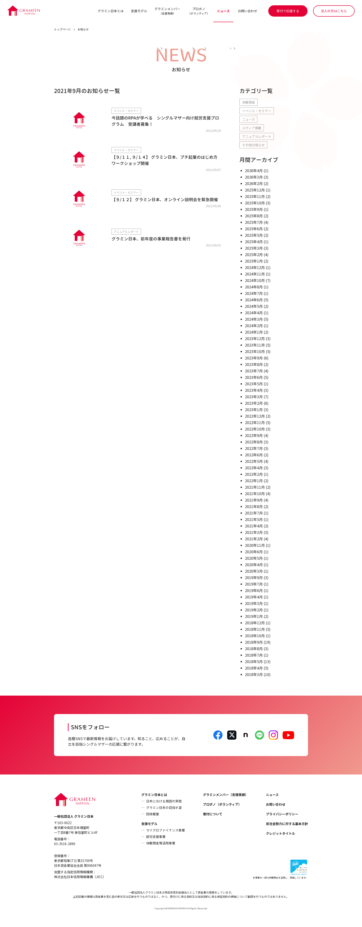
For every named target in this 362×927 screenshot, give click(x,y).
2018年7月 (254, 655)
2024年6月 (254, 300)
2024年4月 (254, 313)
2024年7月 (254, 293)
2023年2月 (254, 403)
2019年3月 (254, 603)
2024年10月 (255, 280)
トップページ (62, 29)
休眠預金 (248, 102)
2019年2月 (254, 610)
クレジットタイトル (280, 833)
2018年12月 (255, 623)
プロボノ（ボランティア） (222, 804)
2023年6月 (254, 377)
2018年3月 (254, 674)
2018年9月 (254, 642)
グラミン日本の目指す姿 (164, 807)
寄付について (212, 814)
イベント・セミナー (256, 111)
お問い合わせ (247, 11)
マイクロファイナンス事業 (165, 830)
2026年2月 (254, 183)
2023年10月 (255, 351)
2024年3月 (254, 319)
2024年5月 (254, 306)
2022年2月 (254, 474)
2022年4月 (254, 468)
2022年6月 (254, 455)
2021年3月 (254, 532)
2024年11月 (255, 274)
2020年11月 (255, 545)
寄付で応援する (288, 11)
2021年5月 (254, 519)
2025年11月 (255, 196)
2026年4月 (254, 170)
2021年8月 (254, 506)
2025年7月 (254, 222)
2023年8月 (254, 364)
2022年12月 (255, 416)
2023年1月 (254, 410)
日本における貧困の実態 (164, 801)
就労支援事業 (156, 836)
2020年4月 (254, 565)
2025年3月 (254, 248)
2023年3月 (254, 397)
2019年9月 (254, 577)
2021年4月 (254, 526)
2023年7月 (254, 371)
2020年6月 (254, 552)
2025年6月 (254, 229)
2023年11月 (255, 345)
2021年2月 (254, 539)
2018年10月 (255, 636)
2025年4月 (254, 242)
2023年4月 (254, 390)
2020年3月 (254, 571)
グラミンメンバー (167, 10)
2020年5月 (254, 558)
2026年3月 (254, 177)
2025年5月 (254, 235)
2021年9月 (254, 500)
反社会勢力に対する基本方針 (287, 824)
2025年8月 (254, 216)
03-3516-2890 (64, 844)
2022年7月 (254, 448)
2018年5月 (254, 661)
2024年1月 (254, 332)
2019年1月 (254, 616)
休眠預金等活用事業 (160, 843)
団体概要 (152, 814)
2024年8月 (254, 287)
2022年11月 (255, 422)
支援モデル (139, 11)
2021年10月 (255, 493)
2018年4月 (254, 668)
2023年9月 (254, 358)
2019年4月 (254, 597)
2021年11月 (255, 487)
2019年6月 (254, 590)
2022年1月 (254, 481)
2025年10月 (255, 203)
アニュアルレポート (256, 136)
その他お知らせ (253, 145)
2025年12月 (255, 190)
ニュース (223, 11)
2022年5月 (254, 461)
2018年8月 (254, 649)
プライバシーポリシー (282, 814)
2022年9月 (254, 435)
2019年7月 (254, 584)
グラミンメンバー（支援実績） (225, 794)
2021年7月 (254, 513)
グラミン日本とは (110, 11)
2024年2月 (254, 326)
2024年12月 (255, 267)
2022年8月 (254, 442)
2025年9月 (254, 209)
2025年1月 (254, 261)
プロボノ (198, 10)
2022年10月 (255, 429)
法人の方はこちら (334, 11)
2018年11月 (255, 629)
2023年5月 (254, 384)
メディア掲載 (251, 128)
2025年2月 (254, 254)
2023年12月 (255, 338)
